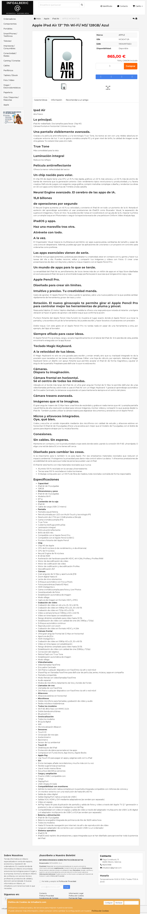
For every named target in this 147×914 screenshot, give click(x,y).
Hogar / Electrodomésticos (12, 86)
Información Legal (76, 893)
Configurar (109, 903)
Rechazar (119, 903)
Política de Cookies (100, 911)
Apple (6, 105)
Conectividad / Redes (10, 54)
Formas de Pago (75, 898)
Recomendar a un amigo (77, 100)
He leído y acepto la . (59, 881)
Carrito (138, 6)
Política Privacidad (46, 896)
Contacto (122, 6)
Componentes (10, 24)
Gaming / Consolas (12, 61)
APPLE (122, 35)
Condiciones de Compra (48, 898)
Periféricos (8, 70)
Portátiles (8, 29)
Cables (7, 66)
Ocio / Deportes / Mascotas (11, 98)
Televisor (8, 41)
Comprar (130, 66)
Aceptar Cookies (131, 903)
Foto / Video (9, 80)
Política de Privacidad (57, 876)
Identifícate (106, 6)
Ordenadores (10, 19)
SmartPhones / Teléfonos (10, 35)
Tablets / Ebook (11, 75)
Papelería (8, 92)
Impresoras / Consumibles (9, 47)
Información (56, 100)
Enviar (66, 887)
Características (40, 100)
